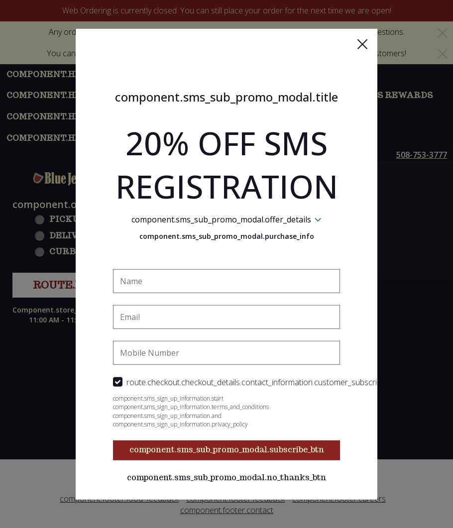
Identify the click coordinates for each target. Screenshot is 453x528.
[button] (362, 43)
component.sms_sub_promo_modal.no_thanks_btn (226, 477)
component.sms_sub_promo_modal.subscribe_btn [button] (226, 449)
